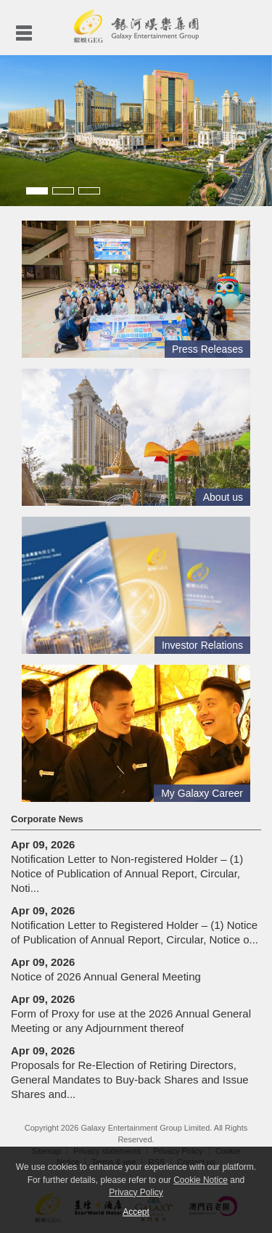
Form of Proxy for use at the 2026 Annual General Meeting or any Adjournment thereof (131, 1013)
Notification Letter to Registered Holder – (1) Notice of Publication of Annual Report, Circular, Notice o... (134, 925)
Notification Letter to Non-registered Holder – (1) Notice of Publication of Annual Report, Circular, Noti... (127, 866)
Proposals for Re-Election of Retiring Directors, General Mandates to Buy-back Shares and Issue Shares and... (130, 1072)
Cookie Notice (200, 1180)
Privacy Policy (136, 1192)
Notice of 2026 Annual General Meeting (106, 969)
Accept (136, 1212)
